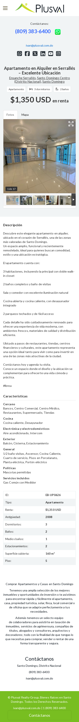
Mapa (25, 114)
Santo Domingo (53, 81)
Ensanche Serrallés (22, 78)
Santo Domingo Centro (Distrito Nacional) (42, 79)
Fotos (10, 114)
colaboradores (22, 622)
